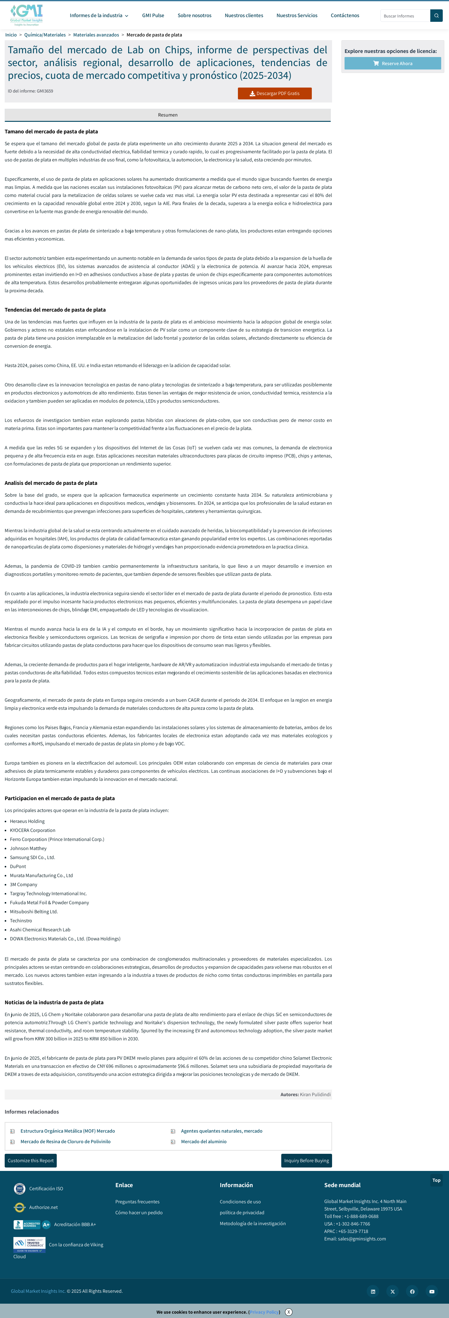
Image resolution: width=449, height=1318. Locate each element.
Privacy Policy (264, 1312)
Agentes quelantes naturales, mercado (222, 1131)
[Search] (436, 15)
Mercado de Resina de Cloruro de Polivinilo (66, 1141)
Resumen (168, 115)
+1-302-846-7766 (352, 1223)
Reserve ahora (393, 63)
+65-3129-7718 (352, 1231)
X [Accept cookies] (288, 1312)
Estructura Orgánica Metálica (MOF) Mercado (68, 1131)
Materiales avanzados (96, 34)
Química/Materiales (45, 34)
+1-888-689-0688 (361, 1216)
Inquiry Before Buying (306, 1160)
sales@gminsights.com (361, 1238)
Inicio (11, 34)
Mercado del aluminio (204, 1141)
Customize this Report (31, 1160)
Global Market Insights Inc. (38, 1291)
